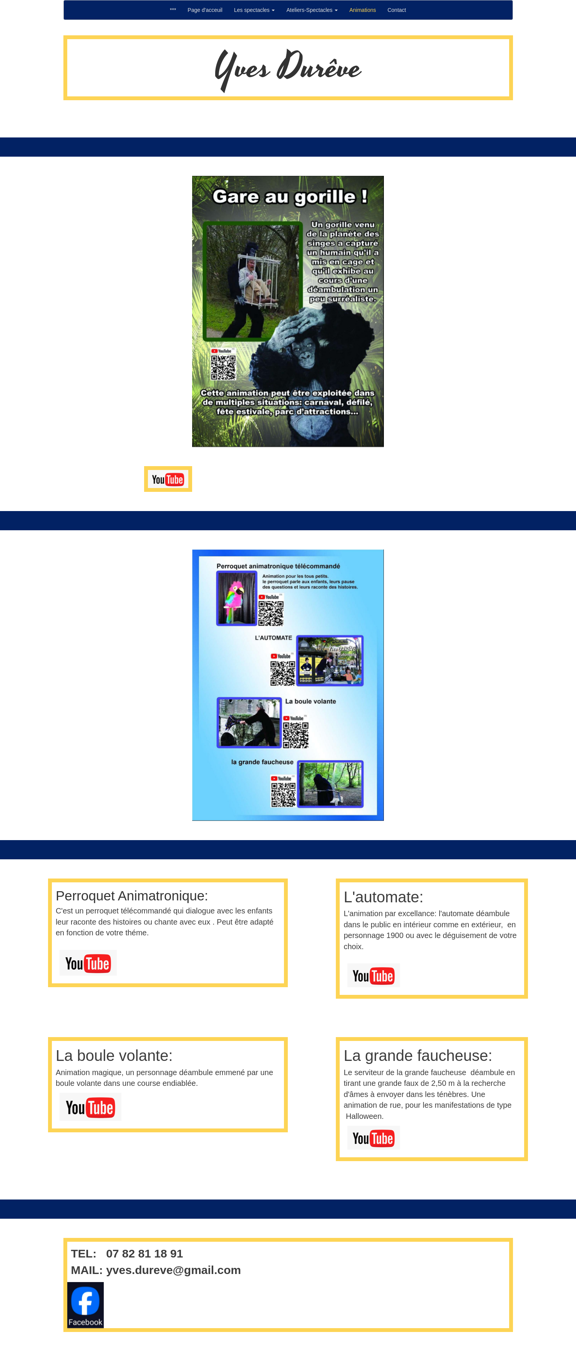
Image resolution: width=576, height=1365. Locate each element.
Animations (362, 10)
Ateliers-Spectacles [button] (312, 10)
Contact (396, 10)
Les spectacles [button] (254, 10)
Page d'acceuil (205, 10)
